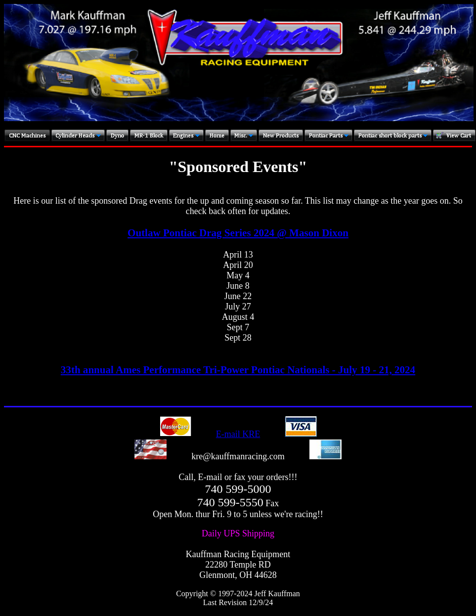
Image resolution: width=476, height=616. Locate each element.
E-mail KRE (238, 434)
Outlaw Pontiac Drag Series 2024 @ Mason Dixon (238, 233)
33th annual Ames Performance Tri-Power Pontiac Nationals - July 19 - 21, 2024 (238, 370)
